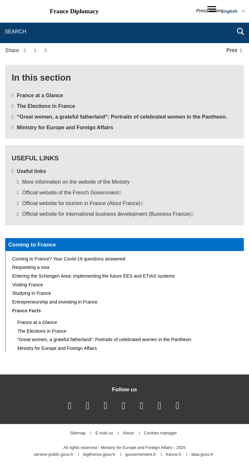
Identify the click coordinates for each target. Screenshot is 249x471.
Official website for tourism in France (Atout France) (81, 203)
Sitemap (78, 433)
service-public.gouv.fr (53, 454)
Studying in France (31, 293)
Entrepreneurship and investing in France (55, 301)
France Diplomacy (74, 11)
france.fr (173, 454)
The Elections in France (46, 106)
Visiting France (27, 284)
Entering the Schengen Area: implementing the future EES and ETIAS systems (93, 276)
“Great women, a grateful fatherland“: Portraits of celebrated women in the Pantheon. (122, 117)
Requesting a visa (30, 267)
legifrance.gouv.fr (99, 454)
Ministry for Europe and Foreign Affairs (65, 127)
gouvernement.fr (140, 454)
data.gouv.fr (202, 454)
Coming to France (32, 244)
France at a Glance (40, 95)
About (128, 433)
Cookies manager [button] (160, 433)
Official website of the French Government (70, 192)
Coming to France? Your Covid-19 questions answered (68, 258)
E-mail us (104, 433)
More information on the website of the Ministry (76, 182)
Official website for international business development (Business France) (106, 214)
